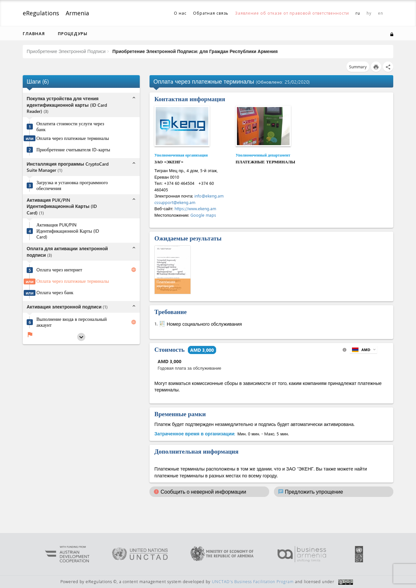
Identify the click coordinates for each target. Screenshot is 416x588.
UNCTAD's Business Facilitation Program (253, 581)
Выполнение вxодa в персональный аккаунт (71, 322)
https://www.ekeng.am (195, 208)
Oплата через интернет (59, 270)
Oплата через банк (54, 292)
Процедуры (72, 33)
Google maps (203, 215)
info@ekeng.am (209, 195)
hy (369, 13)
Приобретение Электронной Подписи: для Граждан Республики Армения (194, 51)
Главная (34, 33)
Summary (358, 66)
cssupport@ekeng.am (174, 202)
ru (358, 13)
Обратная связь (210, 13)
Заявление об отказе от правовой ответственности (292, 13)
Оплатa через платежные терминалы (72, 138)
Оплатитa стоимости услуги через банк (70, 127)
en (380, 13)
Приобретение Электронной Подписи (66, 51)
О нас (180, 13)
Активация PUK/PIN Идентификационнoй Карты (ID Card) (67, 231)
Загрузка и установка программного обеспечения (72, 186)
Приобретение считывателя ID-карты (73, 150)
